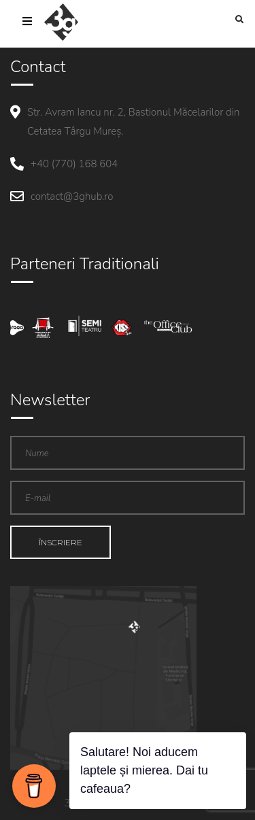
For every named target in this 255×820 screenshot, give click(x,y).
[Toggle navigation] (27, 22)
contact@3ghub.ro (72, 196)
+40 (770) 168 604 (74, 164)
